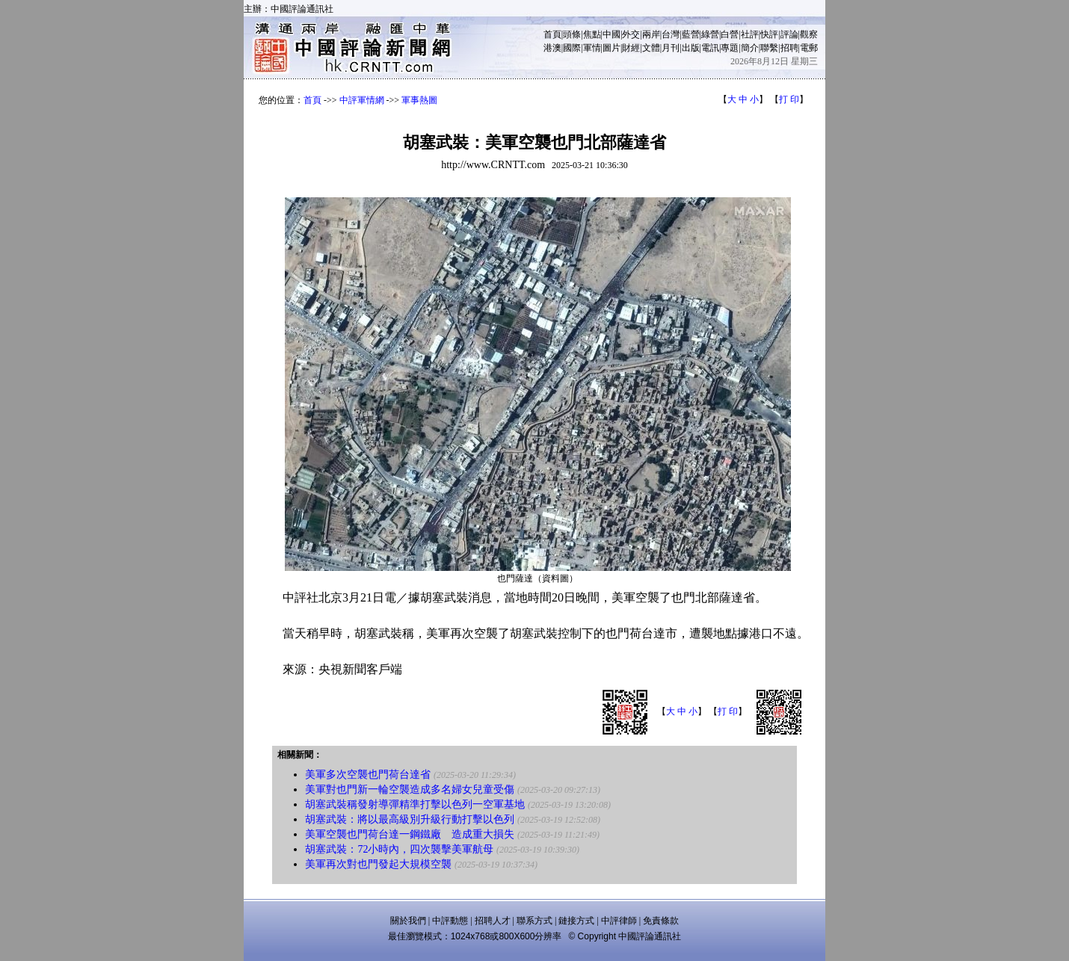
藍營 (691, 34)
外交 (631, 34)
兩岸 (651, 34)
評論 (789, 34)
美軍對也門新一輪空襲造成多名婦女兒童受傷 (409, 789)
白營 (730, 34)
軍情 (592, 48)
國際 (572, 48)
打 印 (789, 99)
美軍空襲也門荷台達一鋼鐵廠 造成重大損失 (409, 834)
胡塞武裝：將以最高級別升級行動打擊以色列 (409, 819)
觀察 (809, 34)
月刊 (671, 48)
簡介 (750, 48)
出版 (691, 48)
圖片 (611, 48)
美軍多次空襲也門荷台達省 (368, 774)
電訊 (710, 48)
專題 (730, 48)
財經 (631, 48)
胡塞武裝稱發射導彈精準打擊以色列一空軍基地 (415, 804)
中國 (611, 34)
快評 (769, 34)
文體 (651, 48)
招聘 (789, 48)
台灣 (671, 34)
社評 (750, 34)
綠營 (710, 34)
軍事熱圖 (419, 100)
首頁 (552, 34)
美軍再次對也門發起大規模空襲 (378, 864)
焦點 (592, 34)
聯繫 (769, 48)
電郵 (809, 48)
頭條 (572, 34)
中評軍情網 (361, 100)
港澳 (552, 48)
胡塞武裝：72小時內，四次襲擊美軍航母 (399, 849)
